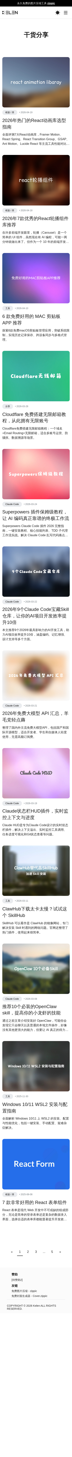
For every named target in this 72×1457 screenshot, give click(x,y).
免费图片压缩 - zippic (24, 1362)
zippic (51, 3)
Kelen (36, 1377)
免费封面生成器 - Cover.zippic (29, 1367)
